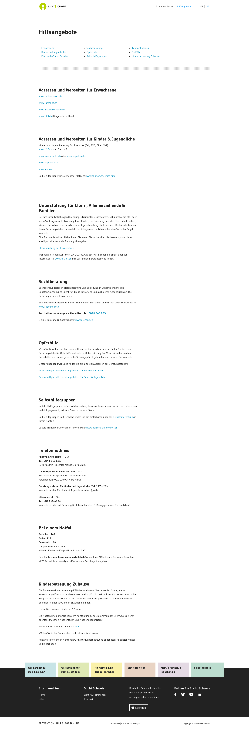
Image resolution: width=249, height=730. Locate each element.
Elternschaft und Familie (54, 56)
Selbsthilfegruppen (97, 56)
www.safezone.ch (48, 102)
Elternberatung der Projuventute (56, 247)
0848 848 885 (97, 313)
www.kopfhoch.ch (48, 162)
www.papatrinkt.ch (77, 156)
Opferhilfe (92, 52)
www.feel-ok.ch (47, 169)
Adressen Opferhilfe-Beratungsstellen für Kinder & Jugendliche (72, 377)
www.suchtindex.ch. (49, 306)
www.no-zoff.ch (63, 258)
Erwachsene (47, 47)
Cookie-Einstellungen (130, 723)
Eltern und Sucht (164, 6)
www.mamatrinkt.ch (50, 156)
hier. (77, 626)
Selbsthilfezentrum (123, 416)
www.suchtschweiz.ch (50, 96)
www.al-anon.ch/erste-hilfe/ (101, 175)
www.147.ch (45, 149)
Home (42, 694)
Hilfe (41, 699)
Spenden (140, 707)
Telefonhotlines (140, 47)
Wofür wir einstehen (95, 694)
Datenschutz (114, 723)
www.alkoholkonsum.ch (52, 109)
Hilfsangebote (184, 6)
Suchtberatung (95, 47)
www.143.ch (45, 116)
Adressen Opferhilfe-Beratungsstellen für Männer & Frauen (71, 370)
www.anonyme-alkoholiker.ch (101, 427)
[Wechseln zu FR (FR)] (200, 9)
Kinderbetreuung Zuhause (146, 56)
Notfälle (136, 52)
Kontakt (88, 699)
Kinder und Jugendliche (53, 52)
